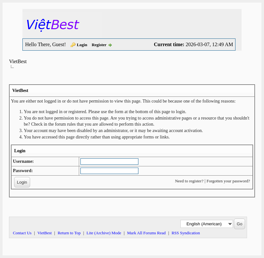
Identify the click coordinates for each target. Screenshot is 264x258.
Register (99, 44)
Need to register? (189, 181)
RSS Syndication (185, 232)
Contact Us (22, 232)
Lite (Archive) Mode (104, 232)
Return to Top (69, 232)
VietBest (18, 61)
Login (82, 44)
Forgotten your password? (228, 181)
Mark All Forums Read (146, 232)
